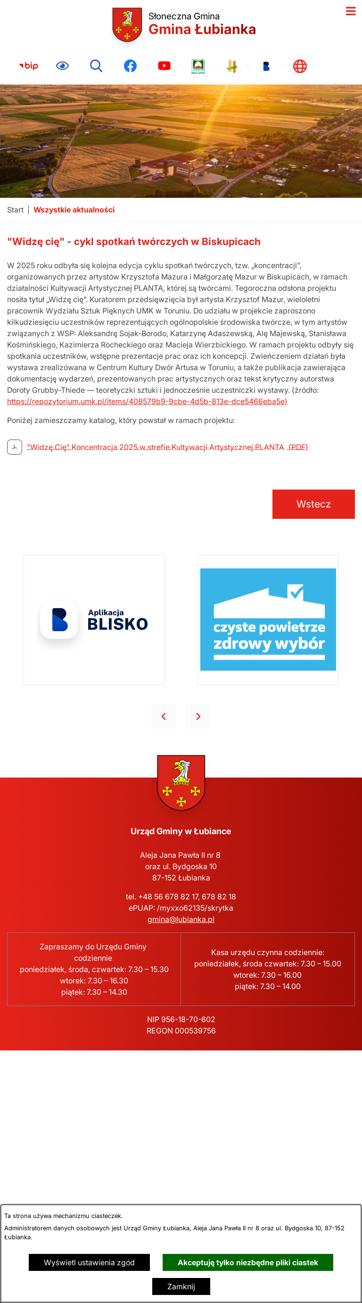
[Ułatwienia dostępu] (62, 66)
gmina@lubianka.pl (181, 919)
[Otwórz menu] (350, 11)
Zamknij (181, 1286)
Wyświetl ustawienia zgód (89, 1262)
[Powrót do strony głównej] (15, 209)
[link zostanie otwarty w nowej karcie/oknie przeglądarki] (28, 66)
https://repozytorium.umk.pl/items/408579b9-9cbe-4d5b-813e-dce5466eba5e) (147, 401)
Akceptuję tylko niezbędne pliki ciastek (248, 1262)
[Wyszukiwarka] (96, 66)
